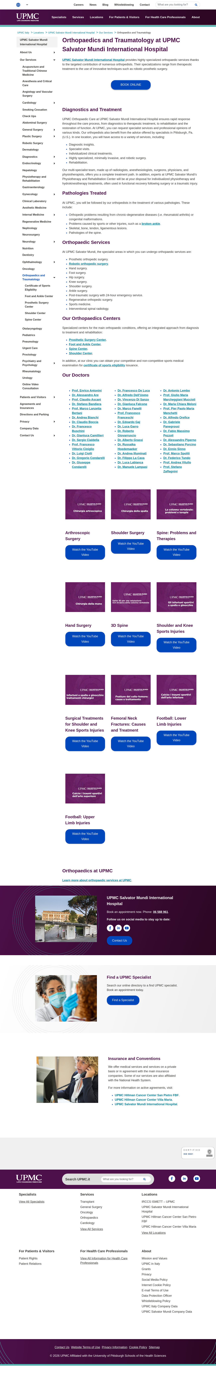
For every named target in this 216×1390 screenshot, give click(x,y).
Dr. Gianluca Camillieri (88, 435)
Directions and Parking (34, 414)
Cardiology (29, 102)
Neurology (29, 241)
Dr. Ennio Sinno (174, 449)
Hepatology (29, 170)
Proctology (29, 354)
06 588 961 (160, 912)
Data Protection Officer (157, 1295)
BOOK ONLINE (131, 84)
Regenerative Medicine (36, 221)
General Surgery (32, 129)
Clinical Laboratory (34, 201)
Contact (145, 4)
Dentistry (28, 255)
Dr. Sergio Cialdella (85, 440)
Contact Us (27, 435)
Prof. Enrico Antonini (87, 390)
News (93, 4)
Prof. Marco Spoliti (176, 453)
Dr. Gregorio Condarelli (88, 458)
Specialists (59, 17)
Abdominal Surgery (34, 122)
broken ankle (151, 223)
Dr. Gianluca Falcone (132, 404)
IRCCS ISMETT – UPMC (158, 1201)
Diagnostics (29, 156)
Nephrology (29, 228)
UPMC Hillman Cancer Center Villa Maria (143, 1099)
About (196, 17)
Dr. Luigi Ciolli (82, 453)
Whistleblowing (124, 4)
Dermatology (30, 149)
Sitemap (154, 1347)
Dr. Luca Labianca (130, 462)
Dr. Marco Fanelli (130, 408)
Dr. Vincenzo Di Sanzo (133, 399)
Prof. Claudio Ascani (86, 399)
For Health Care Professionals (165, 17)
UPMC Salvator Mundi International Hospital (93, 60)
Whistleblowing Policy (156, 1301)
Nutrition (28, 248)
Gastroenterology (33, 187)
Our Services (28, 59)
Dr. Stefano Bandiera (86, 404)
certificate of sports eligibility (104, 365)
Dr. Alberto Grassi (130, 440)
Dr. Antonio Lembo (176, 390)
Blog (105, 4)
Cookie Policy (138, 1347)
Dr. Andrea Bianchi (85, 417)
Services (78, 17)
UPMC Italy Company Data (160, 1306)
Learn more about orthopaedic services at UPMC (96, 880)
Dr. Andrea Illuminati (132, 453)
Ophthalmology (32, 262)
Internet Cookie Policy (156, 1285)
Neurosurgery (31, 234)
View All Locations (154, 1232)
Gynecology (30, 194)
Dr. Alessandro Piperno (179, 440)
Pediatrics (28, 335)
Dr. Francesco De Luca (134, 390)
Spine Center (33, 319)
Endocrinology (31, 163)
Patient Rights (28, 1258)
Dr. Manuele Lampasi (132, 467)
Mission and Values (154, 1258)
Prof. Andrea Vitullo (177, 462)
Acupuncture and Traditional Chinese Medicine (34, 70)
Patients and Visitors (33, 397)
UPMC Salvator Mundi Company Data (167, 1311)
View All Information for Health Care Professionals (104, 1261)
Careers (79, 4)
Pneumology (30, 341)
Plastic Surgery (32, 136)
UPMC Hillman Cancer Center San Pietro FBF (147, 1095)
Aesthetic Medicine (34, 207)
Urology (27, 377)
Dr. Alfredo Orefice (176, 417)
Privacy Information (114, 1347)
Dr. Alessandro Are (85, 395)
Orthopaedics (89, 1217)
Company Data (29, 428)
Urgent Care (30, 348)
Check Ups (29, 116)
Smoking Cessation (34, 109)
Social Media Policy (155, 1279)
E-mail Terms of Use (155, 1290)
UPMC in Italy (151, 1263)
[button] (25, 5)
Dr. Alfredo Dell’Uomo (133, 395)
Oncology (28, 268)
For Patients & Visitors (124, 17)
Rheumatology (31, 371)
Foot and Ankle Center (39, 296)
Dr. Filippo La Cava (131, 458)
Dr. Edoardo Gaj (129, 422)
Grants (146, 1269)
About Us (26, 52)
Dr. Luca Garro (128, 426)
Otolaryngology (32, 328)
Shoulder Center (35, 313)
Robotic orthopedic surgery (88, 263)
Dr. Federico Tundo (176, 458)
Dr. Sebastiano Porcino (179, 444)
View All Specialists (31, 1201)
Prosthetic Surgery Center (87, 340)
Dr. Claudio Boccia (85, 422)
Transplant (87, 1201)
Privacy (24, 421)
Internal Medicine (33, 214)
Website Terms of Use (85, 1347)
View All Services (91, 1229)
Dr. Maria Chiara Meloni (179, 404)
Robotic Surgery (32, 143)
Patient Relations (30, 1263)
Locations (96, 17)
